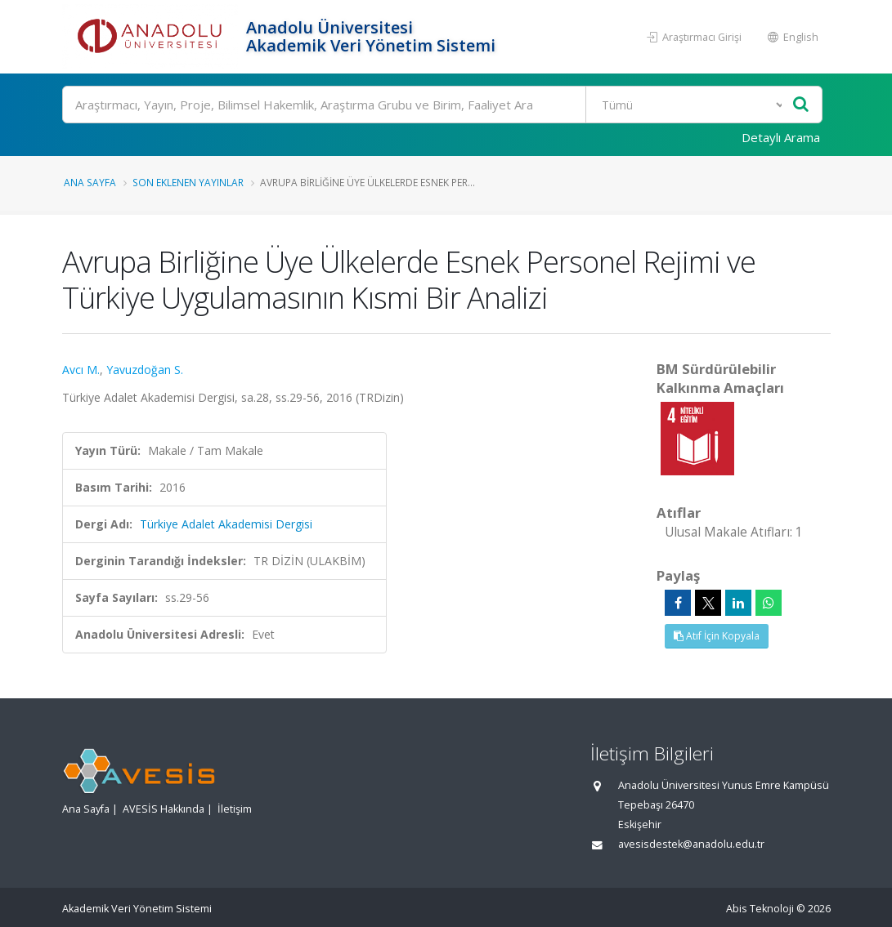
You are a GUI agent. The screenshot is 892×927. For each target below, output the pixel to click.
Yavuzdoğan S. (144, 369)
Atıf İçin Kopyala (717, 636)
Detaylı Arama (781, 137)
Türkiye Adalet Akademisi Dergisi (226, 524)
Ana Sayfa (90, 182)
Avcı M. (81, 369)
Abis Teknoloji (760, 909)
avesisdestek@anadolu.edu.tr (691, 844)
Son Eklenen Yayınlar (188, 182)
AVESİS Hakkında (163, 809)
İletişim (234, 809)
